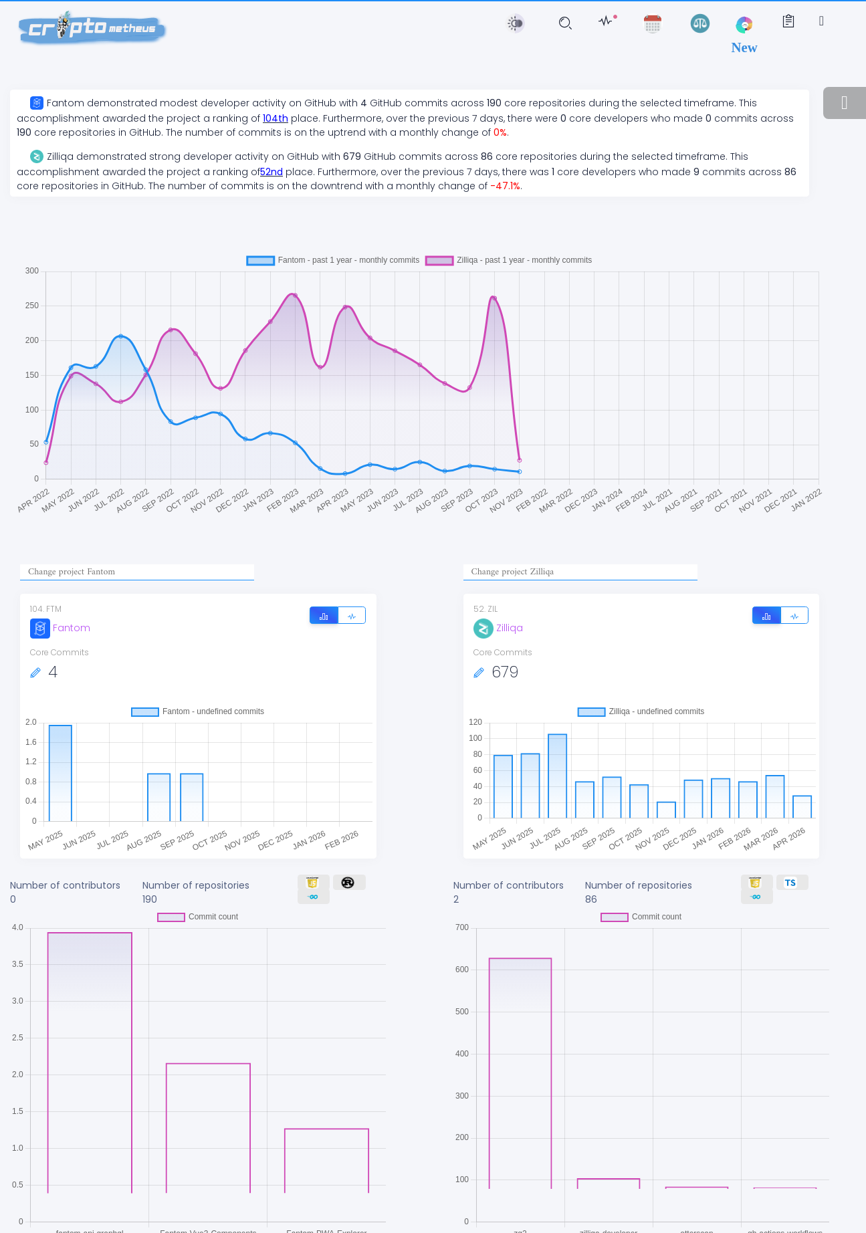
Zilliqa (498, 628)
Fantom (60, 628)
